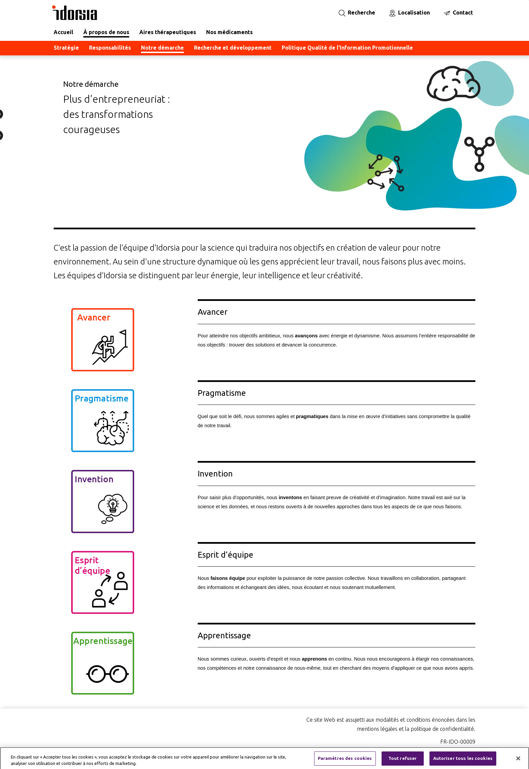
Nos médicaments (229, 32)
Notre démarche (162, 48)
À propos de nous (106, 32)
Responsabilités (110, 48)
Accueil (63, 32)
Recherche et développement (233, 48)
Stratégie (66, 48)
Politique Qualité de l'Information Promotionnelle (347, 48)
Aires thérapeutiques (167, 32)
